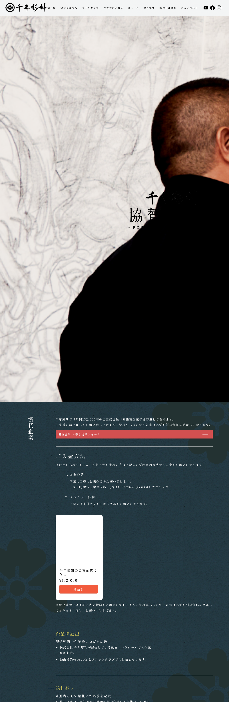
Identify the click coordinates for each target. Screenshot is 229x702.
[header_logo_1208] (25, 8)
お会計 (78, 589)
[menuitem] (47, 8)
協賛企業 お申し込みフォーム (79, 434)
